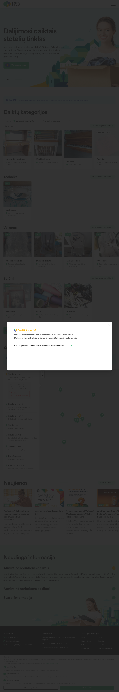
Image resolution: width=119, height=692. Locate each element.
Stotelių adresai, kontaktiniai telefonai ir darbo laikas (39, 345)
